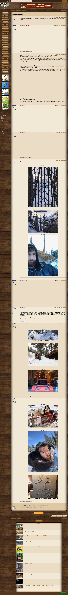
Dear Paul (25, 579)
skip (5, 51)
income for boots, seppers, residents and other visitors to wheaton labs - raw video (38, 574)
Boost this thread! (39, 520)
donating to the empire (27, 541)
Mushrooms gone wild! (27, 554)
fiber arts (5, 40)
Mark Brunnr (13, 307)
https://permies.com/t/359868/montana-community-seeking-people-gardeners (31, 507)
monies (5, 26)
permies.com (5, 65)
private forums (5, 69)
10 (61, 515)
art (5, 42)
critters (5, 17)
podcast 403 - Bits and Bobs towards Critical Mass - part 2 (34, 546)
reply (39, 513)
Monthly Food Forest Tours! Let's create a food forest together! (35, 535)
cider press (5, 58)
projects (5, 60)
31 (64, 515)
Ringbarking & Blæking (27, 563)
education (5, 49)
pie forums (5, 67)
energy (5, 24)
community (5, 35)
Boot (40, 70)
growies (5, 15)
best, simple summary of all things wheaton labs (32, 524)
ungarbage (5, 33)
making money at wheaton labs (29, 531)
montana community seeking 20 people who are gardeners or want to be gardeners (38, 585)
